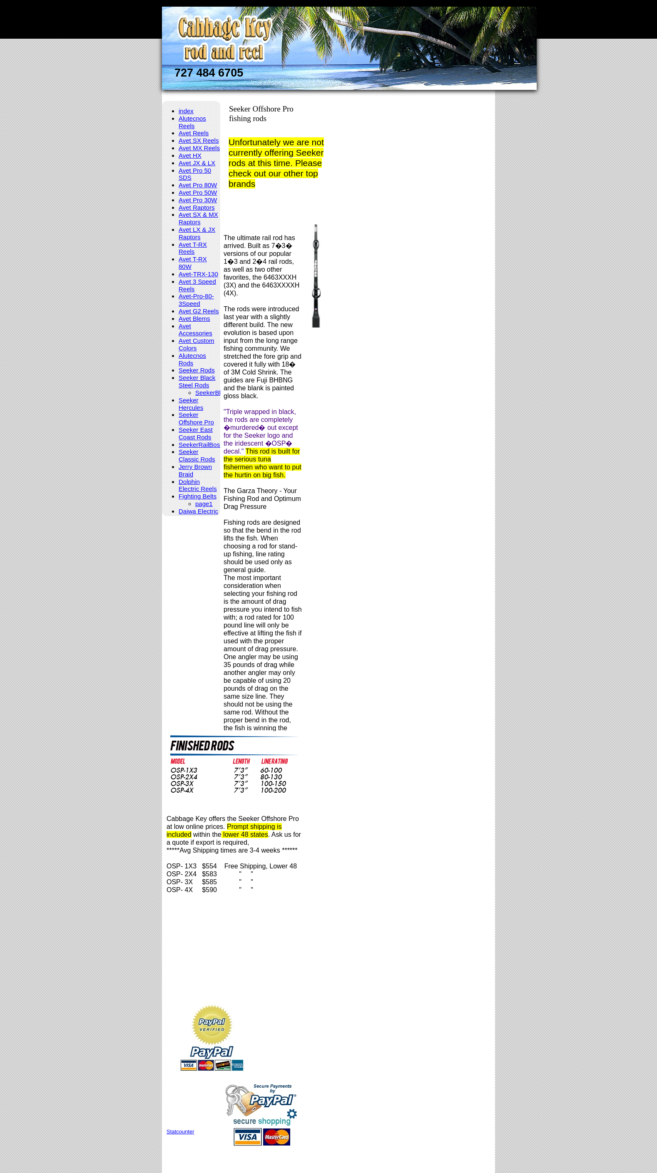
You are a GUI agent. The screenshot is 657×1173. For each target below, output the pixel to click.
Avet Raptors (196, 207)
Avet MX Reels (199, 147)
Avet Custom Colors (196, 344)
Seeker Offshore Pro (196, 418)
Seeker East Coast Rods (196, 433)
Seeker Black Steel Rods (197, 381)
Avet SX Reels (199, 140)
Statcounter (180, 1131)
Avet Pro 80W (198, 184)
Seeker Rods (197, 370)
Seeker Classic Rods (197, 455)
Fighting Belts (198, 496)
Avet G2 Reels (199, 311)
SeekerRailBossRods (208, 444)
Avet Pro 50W (198, 192)
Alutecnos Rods (192, 359)
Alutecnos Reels (192, 122)
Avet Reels (194, 132)
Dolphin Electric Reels (198, 485)
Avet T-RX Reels (193, 248)
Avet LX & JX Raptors (197, 233)
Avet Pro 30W (198, 199)
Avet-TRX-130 (198, 274)
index (186, 110)
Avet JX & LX (197, 162)
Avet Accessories (195, 329)
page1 (204, 503)
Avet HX (190, 155)
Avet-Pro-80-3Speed (196, 300)
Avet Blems (194, 318)
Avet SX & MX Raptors (198, 218)
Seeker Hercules (191, 404)
